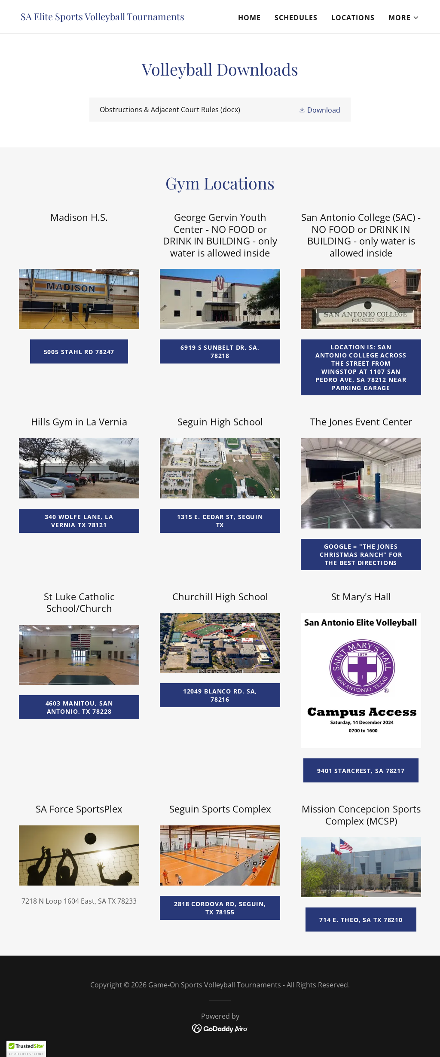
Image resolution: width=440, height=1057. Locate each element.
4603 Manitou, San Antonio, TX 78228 (79, 707)
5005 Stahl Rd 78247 (79, 352)
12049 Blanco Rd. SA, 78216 (220, 695)
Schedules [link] (296, 17)
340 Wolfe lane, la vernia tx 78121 (79, 521)
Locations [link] (353, 17)
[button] (403, 17)
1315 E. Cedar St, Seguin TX (220, 521)
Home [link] (249, 17)
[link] (102, 17)
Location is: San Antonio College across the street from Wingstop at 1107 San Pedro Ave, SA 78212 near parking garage (360, 367)
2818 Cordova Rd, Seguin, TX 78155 (220, 908)
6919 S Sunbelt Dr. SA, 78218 (219, 351)
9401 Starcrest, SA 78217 (361, 771)
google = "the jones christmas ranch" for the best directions (361, 554)
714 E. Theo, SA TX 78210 (361, 920)
